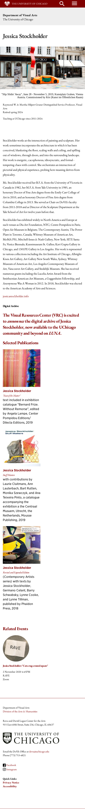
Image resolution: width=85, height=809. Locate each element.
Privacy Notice (11, 782)
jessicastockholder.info (16, 296)
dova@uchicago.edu (39, 751)
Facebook (11, 765)
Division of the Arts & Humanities (20, 711)
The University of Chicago (29, 3)
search (62, 3)
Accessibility (10, 786)
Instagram (11, 769)
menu (74, 3)
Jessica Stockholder (17, 391)
